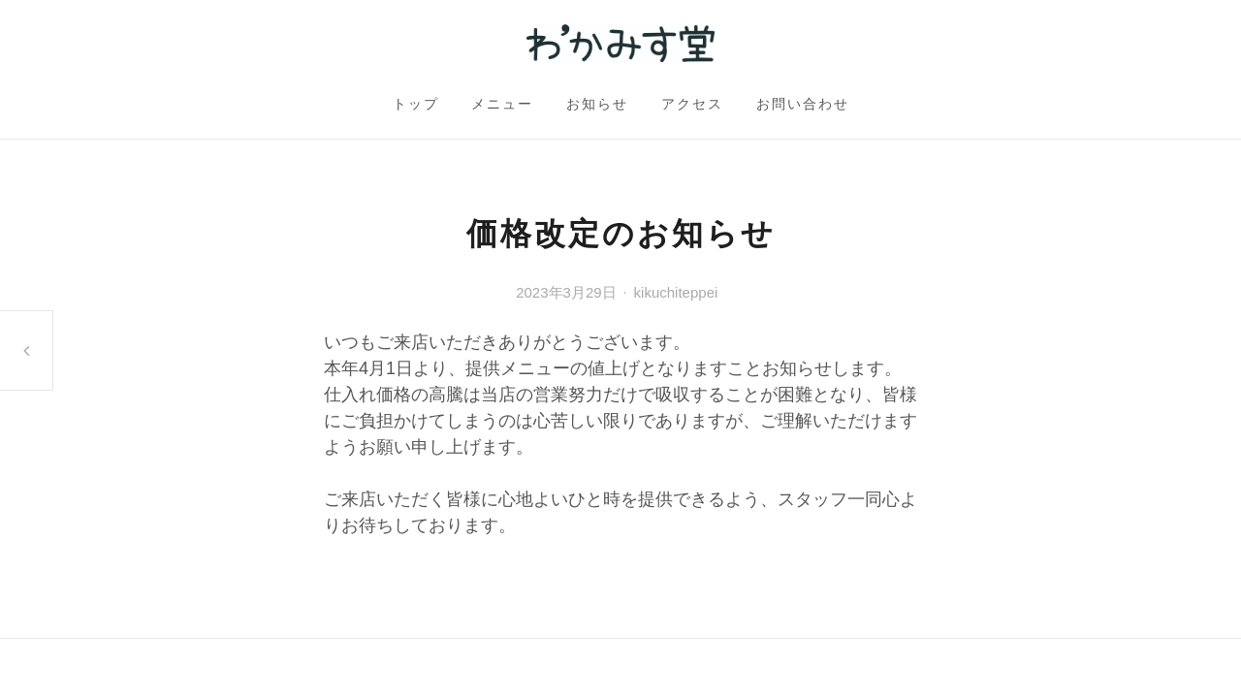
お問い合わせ (802, 103)
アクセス (692, 103)
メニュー (502, 103)
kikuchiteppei (676, 292)
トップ (416, 103)
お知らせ (597, 103)
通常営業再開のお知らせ (26, 350)
